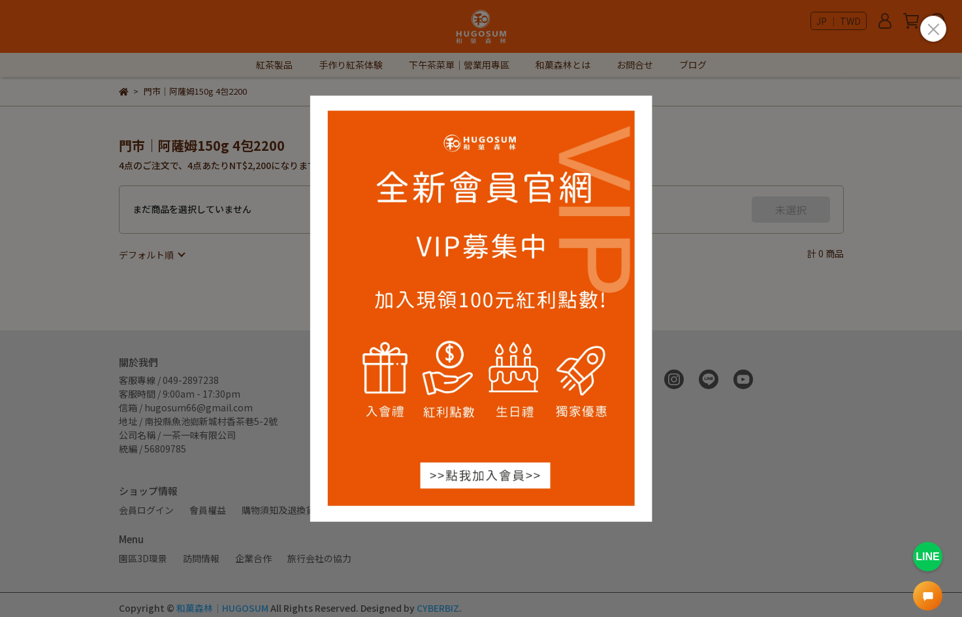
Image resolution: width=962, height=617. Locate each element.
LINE (927, 556)
